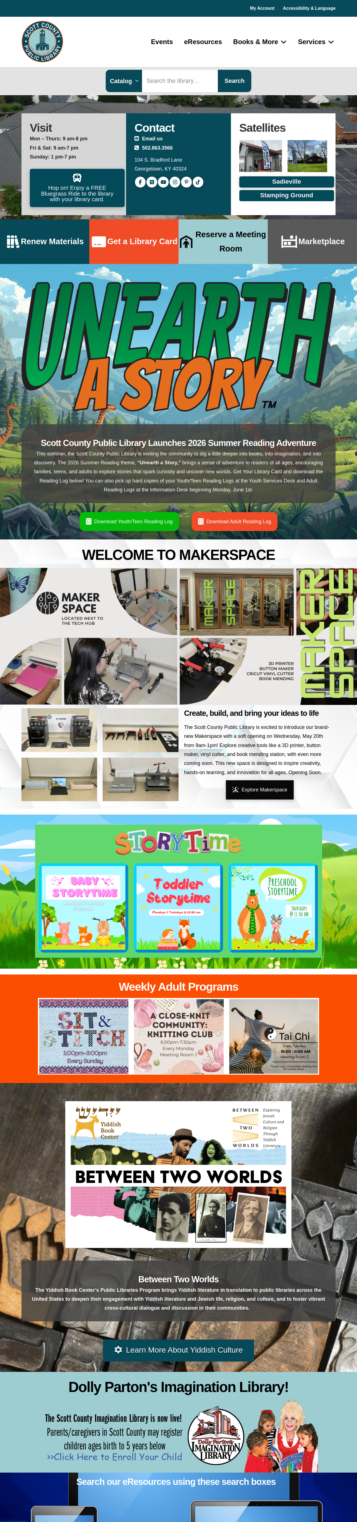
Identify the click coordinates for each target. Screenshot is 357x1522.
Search (235, 80)
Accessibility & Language (309, 8)
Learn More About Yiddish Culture (178, 1350)
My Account (262, 8)
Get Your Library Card (257, 471)
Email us (152, 138)
